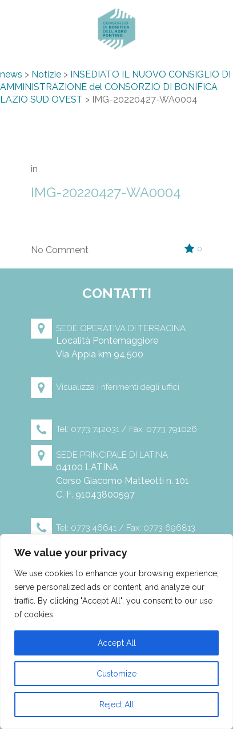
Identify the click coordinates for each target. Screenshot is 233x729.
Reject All (116, 704)
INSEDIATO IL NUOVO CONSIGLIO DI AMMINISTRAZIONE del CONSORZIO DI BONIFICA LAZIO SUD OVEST (115, 87)
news (11, 74)
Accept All (117, 642)
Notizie (46, 74)
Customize (116, 673)
